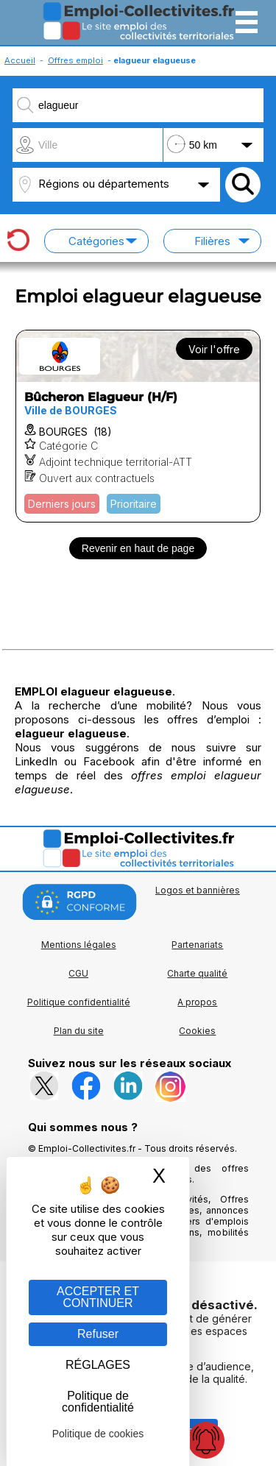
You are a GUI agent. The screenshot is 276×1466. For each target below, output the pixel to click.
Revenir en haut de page (138, 548)
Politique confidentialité (78, 1002)
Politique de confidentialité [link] (98, 1401)
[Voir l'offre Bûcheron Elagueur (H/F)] (137, 426)
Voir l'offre (214, 349)
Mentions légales (78, 944)
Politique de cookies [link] (98, 1434)
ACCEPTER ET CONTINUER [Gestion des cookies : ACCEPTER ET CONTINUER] (98, 1297)
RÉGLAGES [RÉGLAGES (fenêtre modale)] (98, 1365)
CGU (78, 973)
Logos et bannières (197, 890)
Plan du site (79, 1030)
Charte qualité (197, 973)
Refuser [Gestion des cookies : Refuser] (97, 1334)
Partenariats (197, 944)
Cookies (197, 1030)
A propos (197, 1002)
